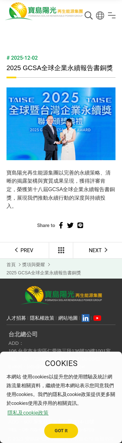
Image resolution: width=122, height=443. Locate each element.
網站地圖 (68, 318)
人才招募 (16, 318)
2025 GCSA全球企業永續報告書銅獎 (44, 272)
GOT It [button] (61, 431)
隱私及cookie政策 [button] (27, 413)
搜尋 (89, 15)
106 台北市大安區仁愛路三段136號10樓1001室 (59, 351)
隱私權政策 (42, 318)
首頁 (11, 264)
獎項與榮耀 (33, 264)
